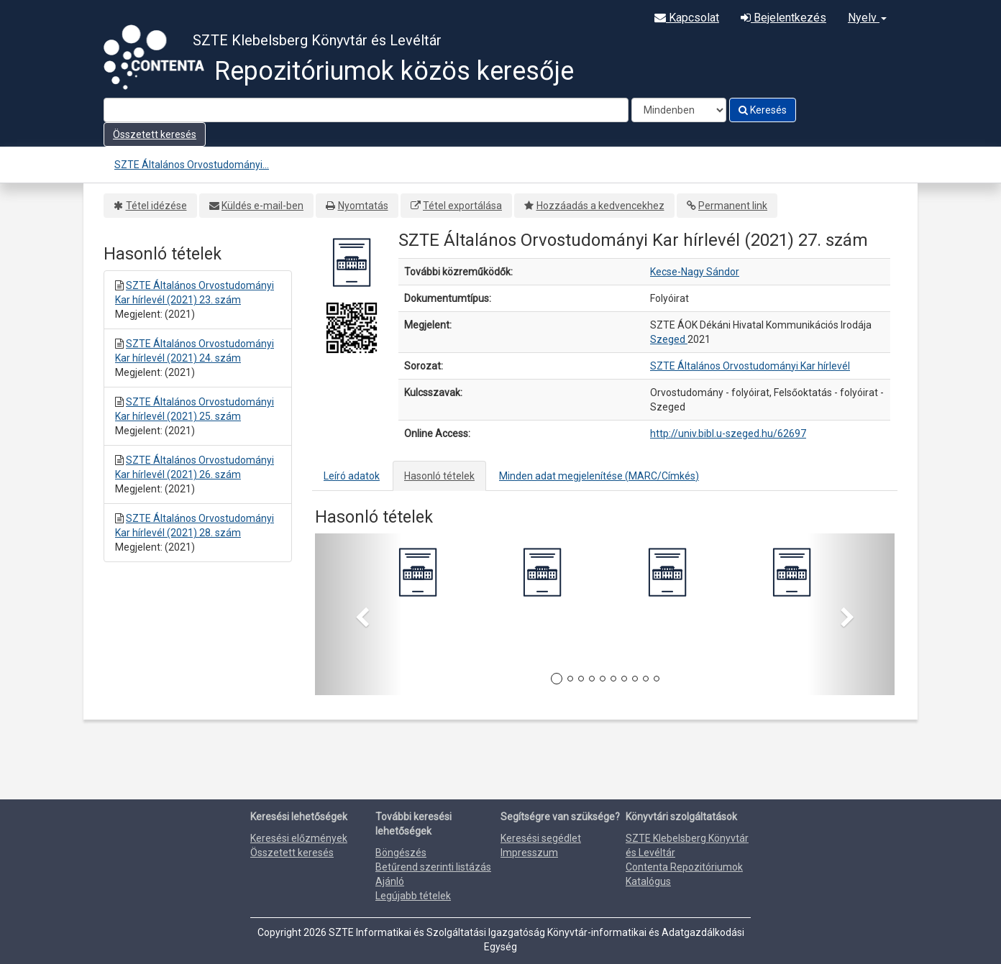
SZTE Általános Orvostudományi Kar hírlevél (750, 366)
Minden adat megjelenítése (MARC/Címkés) (599, 476)
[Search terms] (366, 110)
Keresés (763, 110)
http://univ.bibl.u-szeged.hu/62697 (728, 433)
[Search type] (678, 110)
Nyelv (867, 17)
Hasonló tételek (439, 476)
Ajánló (389, 881)
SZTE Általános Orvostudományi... (191, 164)
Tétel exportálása (462, 205)
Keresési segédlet (541, 838)
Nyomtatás (363, 205)
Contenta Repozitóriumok (684, 867)
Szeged (668, 339)
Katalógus (648, 881)
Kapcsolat (686, 17)
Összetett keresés (154, 134)
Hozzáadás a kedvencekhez (600, 205)
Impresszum (529, 852)
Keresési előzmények (298, 838)
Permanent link (732, 205)
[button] (358, 614)
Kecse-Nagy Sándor (694, 271)
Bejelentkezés (783, 17)
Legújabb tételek (413, 895)
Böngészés (400, 852)
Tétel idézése (156, 205)
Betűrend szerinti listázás (433, 867)
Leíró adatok (352, 476)
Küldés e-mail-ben (262, 205)
